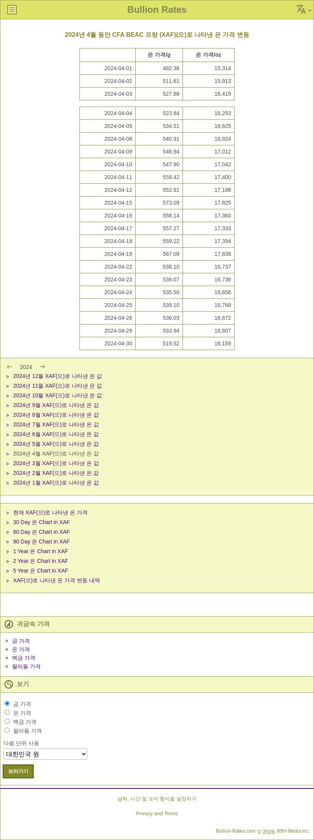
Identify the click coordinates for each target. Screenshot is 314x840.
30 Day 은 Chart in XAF (41, 522)
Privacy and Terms (157, 813)
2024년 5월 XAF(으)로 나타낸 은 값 (56, 444)
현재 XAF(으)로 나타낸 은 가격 (50, 512)
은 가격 (21, 649)
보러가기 (18, 771)
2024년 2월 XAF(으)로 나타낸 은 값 (56, 473)
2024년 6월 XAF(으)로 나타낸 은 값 (56, 434)
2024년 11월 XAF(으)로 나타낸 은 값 (57, 386)
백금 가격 (23, 658)
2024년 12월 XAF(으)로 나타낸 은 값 (57, 376)
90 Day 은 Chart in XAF (41, 541)
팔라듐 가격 (26, 666)
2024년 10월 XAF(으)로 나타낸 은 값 (57, 395)
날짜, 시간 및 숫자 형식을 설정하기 (157, 799)
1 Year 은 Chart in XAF (40, 551)
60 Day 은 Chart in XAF (41, 532)
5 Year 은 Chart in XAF (40, 570)
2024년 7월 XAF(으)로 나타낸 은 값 (56, 424)
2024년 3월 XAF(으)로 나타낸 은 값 (56, 463)
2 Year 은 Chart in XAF (40, 561)
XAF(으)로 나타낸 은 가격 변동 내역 (56, 580)
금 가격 (21, 641)
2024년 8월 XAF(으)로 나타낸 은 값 (56, 415)
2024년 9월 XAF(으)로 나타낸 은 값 (56, 405)
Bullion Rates (156, 9)
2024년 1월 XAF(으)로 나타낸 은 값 (56, 483)
